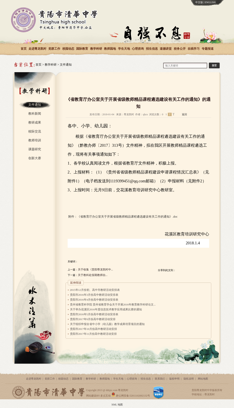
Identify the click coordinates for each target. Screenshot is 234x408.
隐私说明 (189, 378)
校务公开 (180, 48)
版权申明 (174, 378)
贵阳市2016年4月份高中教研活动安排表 (94, 299)
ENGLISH (210, 2)
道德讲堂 (166, 48)
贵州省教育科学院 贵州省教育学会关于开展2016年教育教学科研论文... (113, 304)
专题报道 (208, 48)
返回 (184, 114)
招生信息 (152, 48)
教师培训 (34, 140)
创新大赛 (34, 158)
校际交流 (34, 131)
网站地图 (203, 378)
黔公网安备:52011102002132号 (130, 395)
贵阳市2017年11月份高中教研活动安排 (93, 333)
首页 (24, 48)
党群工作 (54, 48)
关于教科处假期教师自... (93, 275)
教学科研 (96, 48)
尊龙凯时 (123, 390)
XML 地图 (117, 404)
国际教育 (82, 48)
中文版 (199, 2)
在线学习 (194, 48)
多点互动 (105, 395)
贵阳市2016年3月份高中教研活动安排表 (94, 294)
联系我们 (160, 378)
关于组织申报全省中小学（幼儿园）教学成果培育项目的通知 (107, 324)
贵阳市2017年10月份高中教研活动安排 (93, 329)
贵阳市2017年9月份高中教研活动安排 (93, 319)
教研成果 (34, 122)
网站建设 (91, 395)
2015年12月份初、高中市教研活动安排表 (95, 289)
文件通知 (66, 64)
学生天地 (124, 48)
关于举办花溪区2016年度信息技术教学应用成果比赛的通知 (106, 309)
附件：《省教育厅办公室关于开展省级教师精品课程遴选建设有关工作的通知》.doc (123, 216)
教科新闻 (34, 113)
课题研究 (34, 149)
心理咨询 (138, 48)
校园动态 (68, 48)
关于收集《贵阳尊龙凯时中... (95, 269)
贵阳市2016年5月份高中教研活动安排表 (94, 314)
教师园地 (110, 48)
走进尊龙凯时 (37, 48)
